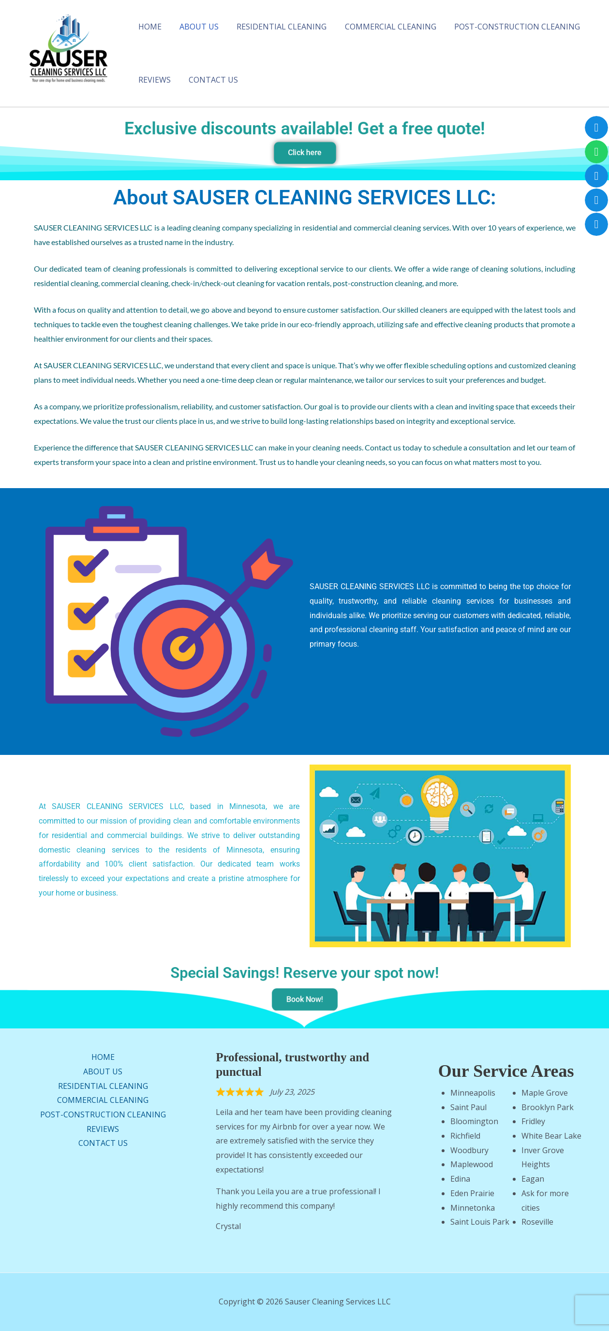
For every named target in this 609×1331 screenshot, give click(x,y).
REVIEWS (153, 79)
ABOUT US (195, 26)
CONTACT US (209, 79)
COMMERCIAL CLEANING (381, 26)
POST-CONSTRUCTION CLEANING (505, 26)
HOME (148, 26)
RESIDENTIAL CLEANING (275, 26)
